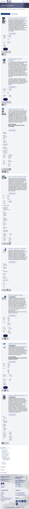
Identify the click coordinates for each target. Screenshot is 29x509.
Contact (2, 496)
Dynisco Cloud (5, 49)
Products (5, 9)
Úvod (2, 9)
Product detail (12, 33)
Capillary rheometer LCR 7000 (16, 109)
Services (2, 494)
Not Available (12, 296)
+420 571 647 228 (20, 492)
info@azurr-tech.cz (22, 495)
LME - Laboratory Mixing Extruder (17, 176)
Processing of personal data (6, 498)
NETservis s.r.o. (13, 507)
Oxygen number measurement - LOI (17, 395)
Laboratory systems (21, 9)
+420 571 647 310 (20, 494)
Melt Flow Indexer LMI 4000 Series (17, 343)
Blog (2, 495)
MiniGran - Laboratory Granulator (17, 248)
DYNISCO (9, 9)
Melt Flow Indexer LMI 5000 (15, 295)
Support (2, 492)
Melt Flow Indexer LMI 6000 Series (17, 18)
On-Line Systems (14, 13)
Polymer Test (14, 9)
